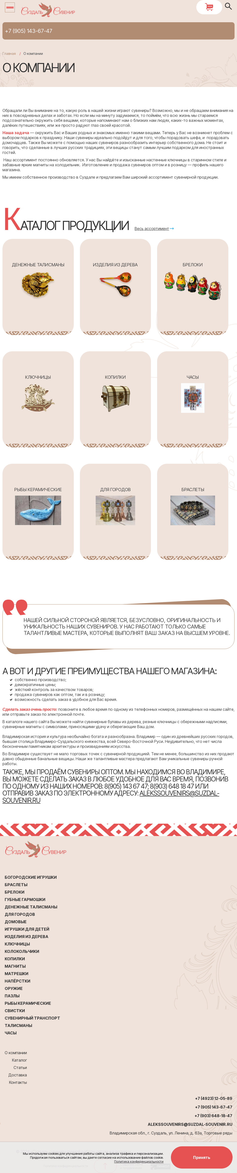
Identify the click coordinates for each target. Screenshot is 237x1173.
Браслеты (16, 884)
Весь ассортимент (152, 228)
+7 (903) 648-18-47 (213, 1115)
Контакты (18, 1082)
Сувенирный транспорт (32, 1018)
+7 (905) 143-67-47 (28, 31)
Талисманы (18, 1025)
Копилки (15, 958)
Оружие (14, 988)
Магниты (15, 966)
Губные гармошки (25, 899)
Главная (9, 53)
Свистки (15, 1010)
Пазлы (12, 995)
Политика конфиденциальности (139, 1161)
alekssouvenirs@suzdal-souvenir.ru (190, 1124)
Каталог (19, 1060)
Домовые (16, 921)
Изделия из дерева (26, 936)
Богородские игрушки (31, 877)
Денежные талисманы (31, 906)
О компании (16, 1052)
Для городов (20, 914)
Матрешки (16, 973)
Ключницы (17, 944)
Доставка (17, 1074)
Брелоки (14, 892)
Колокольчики (22, 951)
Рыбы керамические (28, 1003)
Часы (11, 1032)
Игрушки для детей (27, 929)
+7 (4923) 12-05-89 (213, 1098)
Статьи (20, 1067)
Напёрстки (17, 981)
